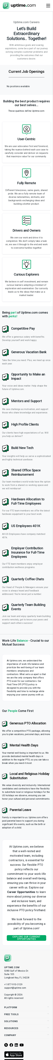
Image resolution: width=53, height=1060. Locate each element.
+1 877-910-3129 (13, 984)
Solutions (26, 1021)
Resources (26, 1028)
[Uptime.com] (7, 958)
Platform (26, 1007)
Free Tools (26, 1014)
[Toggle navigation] (48, 5)
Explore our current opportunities (26, 937)
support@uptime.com (15, 987)
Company (26, 1035)
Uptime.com (12, 967)
